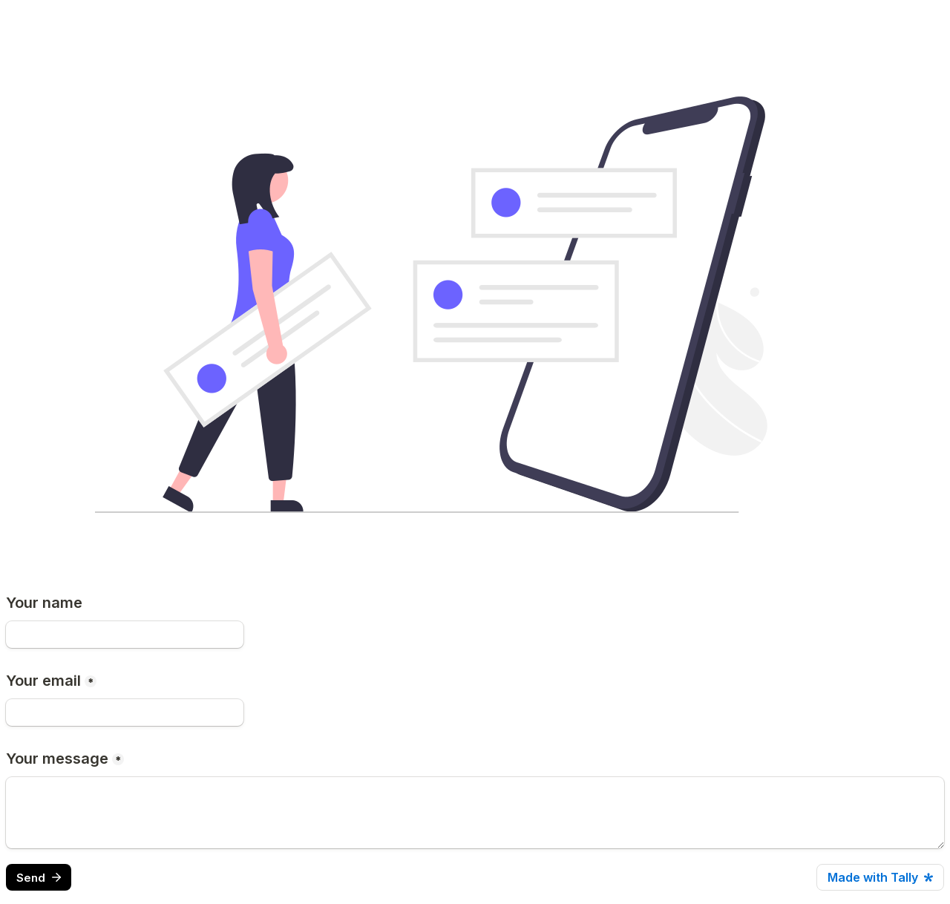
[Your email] (124, 712)
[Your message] (475, 812)
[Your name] (124, 634)
